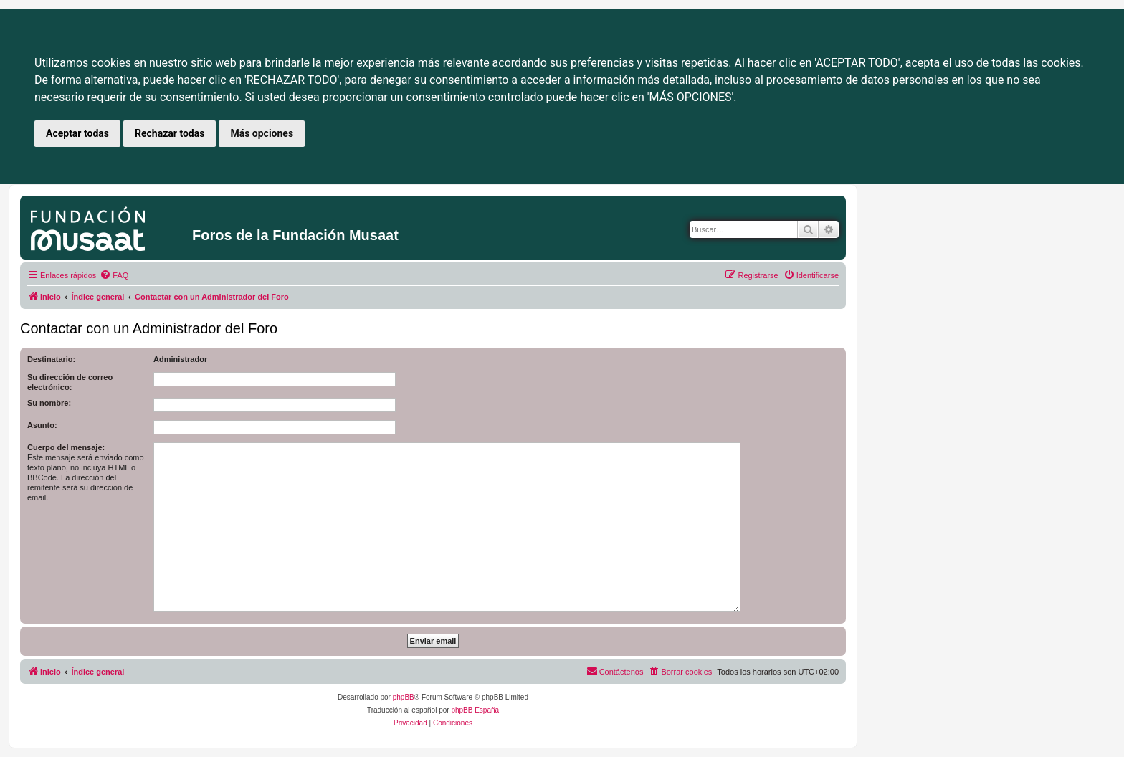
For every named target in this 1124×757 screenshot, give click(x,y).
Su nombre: (49, 403)
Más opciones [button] (261, 133)
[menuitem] (114, 275)
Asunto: (42, 425)
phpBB (403, 697)
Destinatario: (51, 359)
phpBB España (475, 710)
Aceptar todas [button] (77, 133)
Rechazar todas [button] (169, 133)
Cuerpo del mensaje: (66, 447)
